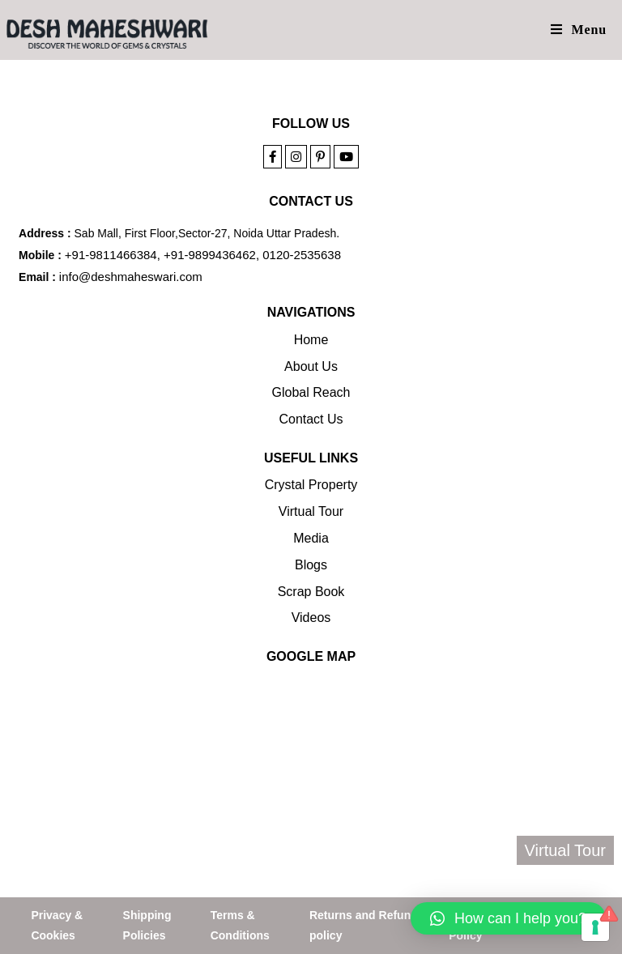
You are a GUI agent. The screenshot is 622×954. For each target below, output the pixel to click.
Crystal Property (311, 485)
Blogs (311, 565)
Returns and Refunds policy (366, 925)
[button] (508, 918)
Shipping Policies (147, 925)
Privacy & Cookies (57, 925)
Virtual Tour (311, 511)
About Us (311, 366)
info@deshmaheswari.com (130, 276)
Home (311, 340)
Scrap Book (311, 591)
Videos (311, 617)
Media (311, 538)
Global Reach (311, 392)
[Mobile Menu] (579, 29)
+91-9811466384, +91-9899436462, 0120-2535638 (203, 255)
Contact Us (311, 419)
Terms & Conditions (240, 925)
